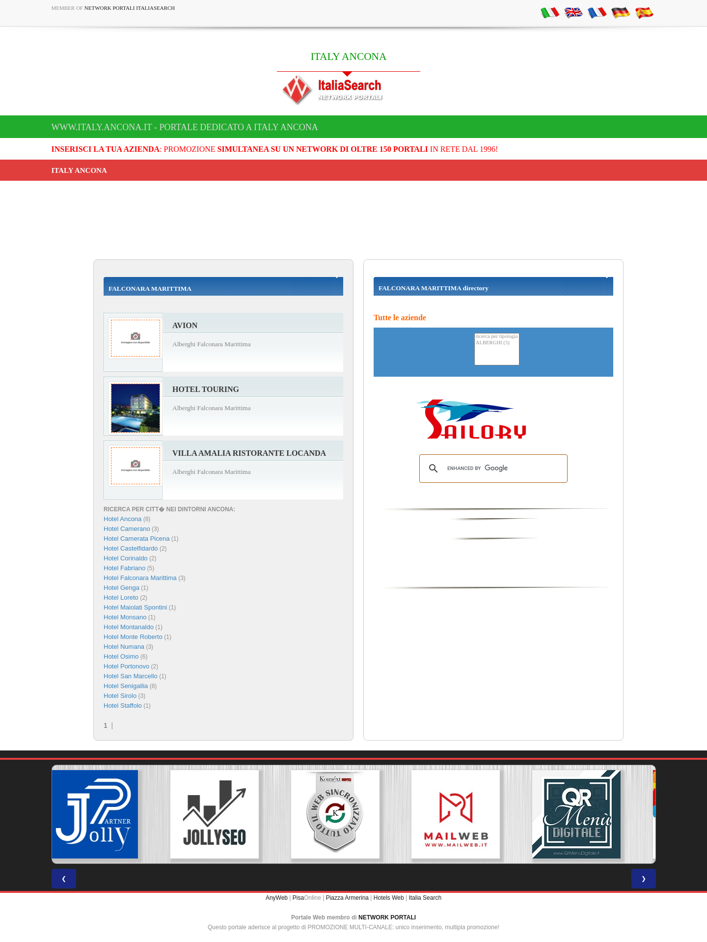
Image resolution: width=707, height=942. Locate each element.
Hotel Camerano (127, 528)
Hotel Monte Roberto (133, 636)
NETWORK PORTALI (387, 917)
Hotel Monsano (125, 617)
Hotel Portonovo (126, 666)
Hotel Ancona (122, 519)
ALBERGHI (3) (497, 343)
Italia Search (424, 897)
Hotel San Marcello (131, 676)
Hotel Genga (121, 587)
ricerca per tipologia (497, 336)
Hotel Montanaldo (129, 627)
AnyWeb (277, 897)
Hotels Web (389, 897)
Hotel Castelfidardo (131, 548)
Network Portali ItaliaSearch (129, 8)
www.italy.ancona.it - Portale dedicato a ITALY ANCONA (185, 127)
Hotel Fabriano (124, 568)
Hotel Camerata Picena (136, 538)
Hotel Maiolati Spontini (135, 607)
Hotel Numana (124, 646)
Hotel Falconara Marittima (140, 578)
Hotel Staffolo (123, 705)
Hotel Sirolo (120, 695)
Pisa (298, 897)
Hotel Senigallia (126, 686)
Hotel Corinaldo (126, 558)
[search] (492, 468)
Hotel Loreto (121, 597)
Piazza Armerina (347, 897)
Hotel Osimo (121, 656)
